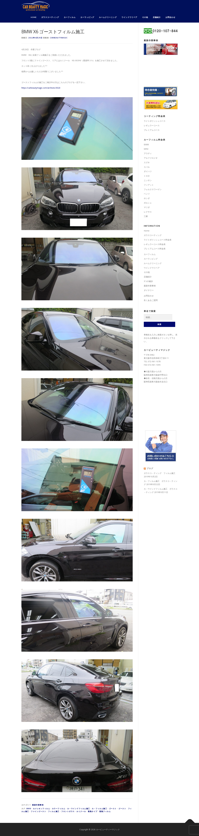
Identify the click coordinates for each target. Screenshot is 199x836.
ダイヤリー (149, 290)
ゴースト (113, 808)
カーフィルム (70, 17)
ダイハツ (148, 171)
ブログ (150, 468)
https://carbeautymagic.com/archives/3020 (40, 87)
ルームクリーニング (108, 17)
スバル (147, 167)
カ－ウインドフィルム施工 (78, 808)
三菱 (146, 216)
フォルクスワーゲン (153, 189)
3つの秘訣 (148, 281)
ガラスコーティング (50, 17)
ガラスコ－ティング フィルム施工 (159, 473)
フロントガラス (68, 811)
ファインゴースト (38, 811)
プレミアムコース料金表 (154, 248)
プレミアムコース (152, 130)
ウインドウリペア (129, 17)
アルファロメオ (151, 158)
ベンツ (147, 193)
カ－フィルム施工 (99, 808)
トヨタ (147, 175)
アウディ (148, 153)
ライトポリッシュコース (154, 121)
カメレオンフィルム (41, 808)
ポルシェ (148, 202)
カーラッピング (87, 17)
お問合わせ (170, 17)
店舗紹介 (157, 17)
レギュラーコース (152, 125)
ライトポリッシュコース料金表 (157, 239)
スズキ (147, 162)
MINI (146, 149)
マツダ (147, 207)
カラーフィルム (58, 808)
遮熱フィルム (105, 811)
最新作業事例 (38, 805)
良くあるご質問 (151, 300)
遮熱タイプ (92, 811)
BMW (28, 808)
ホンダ (147, 198)
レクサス (148, 211)
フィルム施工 (53, 811)
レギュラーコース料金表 (154, 244)
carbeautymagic (58, 38)
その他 (145, 17)
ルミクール (81, 811)
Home (33, 17)
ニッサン (148, 180)
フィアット (149, 185)
